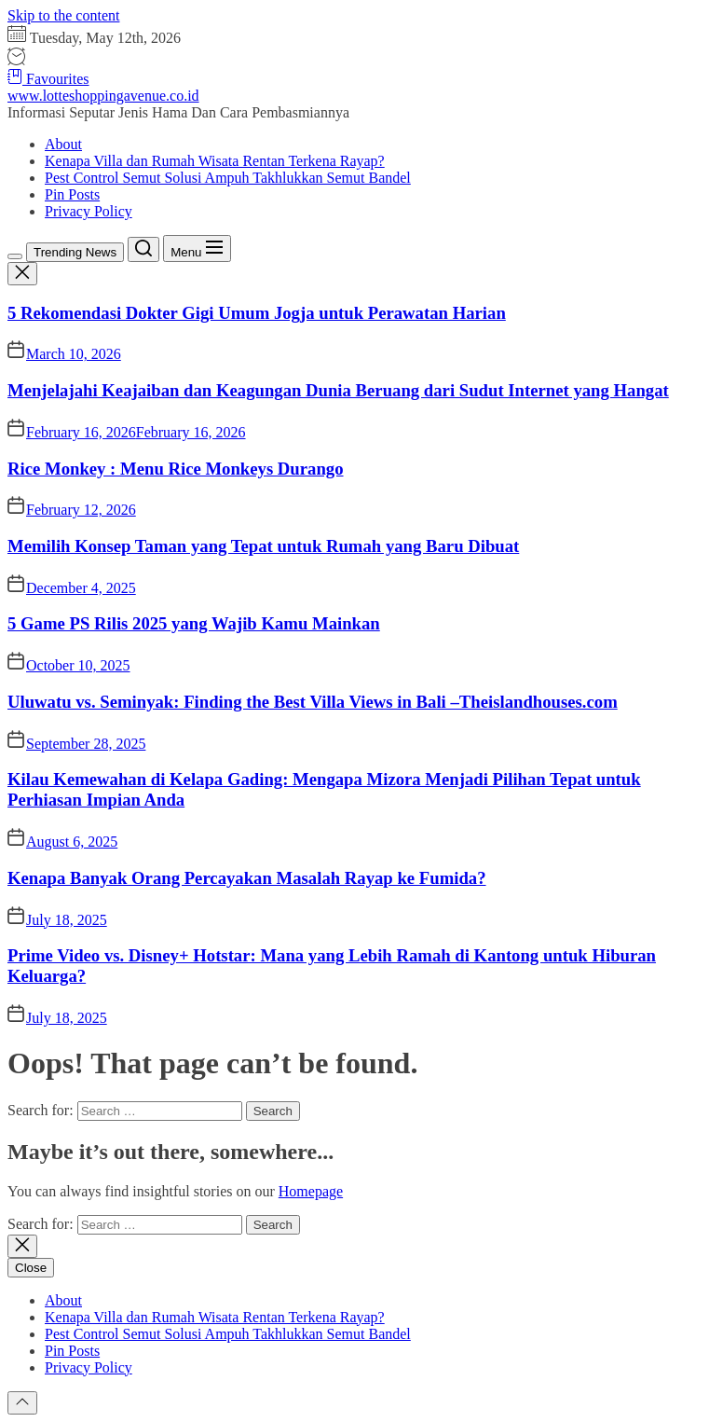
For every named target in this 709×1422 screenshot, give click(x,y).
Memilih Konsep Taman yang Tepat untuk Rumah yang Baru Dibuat (263, 546)
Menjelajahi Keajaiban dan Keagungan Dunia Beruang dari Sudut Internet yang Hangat (338, 390)
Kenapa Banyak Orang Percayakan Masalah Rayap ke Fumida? (246, 878)
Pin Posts (72, 194)
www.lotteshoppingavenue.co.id (103, 96)
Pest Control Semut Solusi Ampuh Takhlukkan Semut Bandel (228, 178)
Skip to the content (63, 15)
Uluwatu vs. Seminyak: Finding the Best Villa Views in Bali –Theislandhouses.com (312, 701)
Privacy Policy (88, 211)
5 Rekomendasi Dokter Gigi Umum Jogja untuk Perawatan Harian (256, 313)
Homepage (311, 1191)
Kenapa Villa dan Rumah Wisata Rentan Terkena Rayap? (215, 161)
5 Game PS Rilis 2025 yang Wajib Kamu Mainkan (193, 623)
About (63, 144)
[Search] (143, 249)
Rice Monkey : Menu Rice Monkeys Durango (175, 468)
